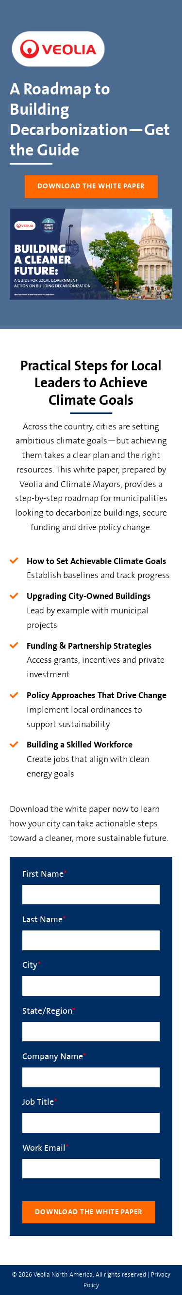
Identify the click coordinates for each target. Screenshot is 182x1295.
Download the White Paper (91, 186)
